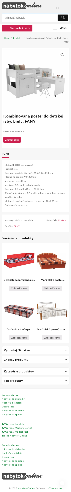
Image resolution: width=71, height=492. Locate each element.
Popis (5, 153)
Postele (62, 220)
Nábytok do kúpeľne (13, 410)
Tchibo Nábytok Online (14, 435)
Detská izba (8, 406)
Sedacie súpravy (11, 394)
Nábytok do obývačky (13, 398)
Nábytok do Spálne (12, 414)
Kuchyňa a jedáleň (12, 402)
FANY (17, 226)
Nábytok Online (26, 488)
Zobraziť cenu (12, 140)
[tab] (6, 154)
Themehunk (55, 488)
